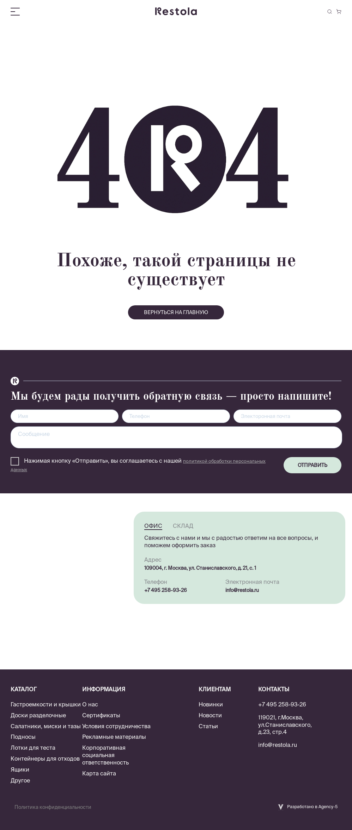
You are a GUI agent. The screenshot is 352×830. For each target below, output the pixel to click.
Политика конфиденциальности (52, 807)
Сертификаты (101, 715)
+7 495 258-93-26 (165, 590)
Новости (210, 715)
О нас (90, 704)
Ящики (20, 769)
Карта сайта (99, 773)
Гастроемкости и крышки (46, 704)
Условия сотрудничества (116, 726)
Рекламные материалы (114, 737)
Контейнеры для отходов (45, 758)
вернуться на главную (176, 312)
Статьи (208, 726)
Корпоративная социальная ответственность (105, 755)
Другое (20, 780)
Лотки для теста (33, 747)
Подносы (23, 737)
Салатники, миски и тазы (46, 726)
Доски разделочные (38, 715)
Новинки (211, 704)
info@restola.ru (242, 590)
